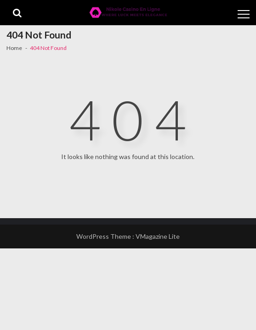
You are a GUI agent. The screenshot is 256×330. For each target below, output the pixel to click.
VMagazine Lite (158, 236)
